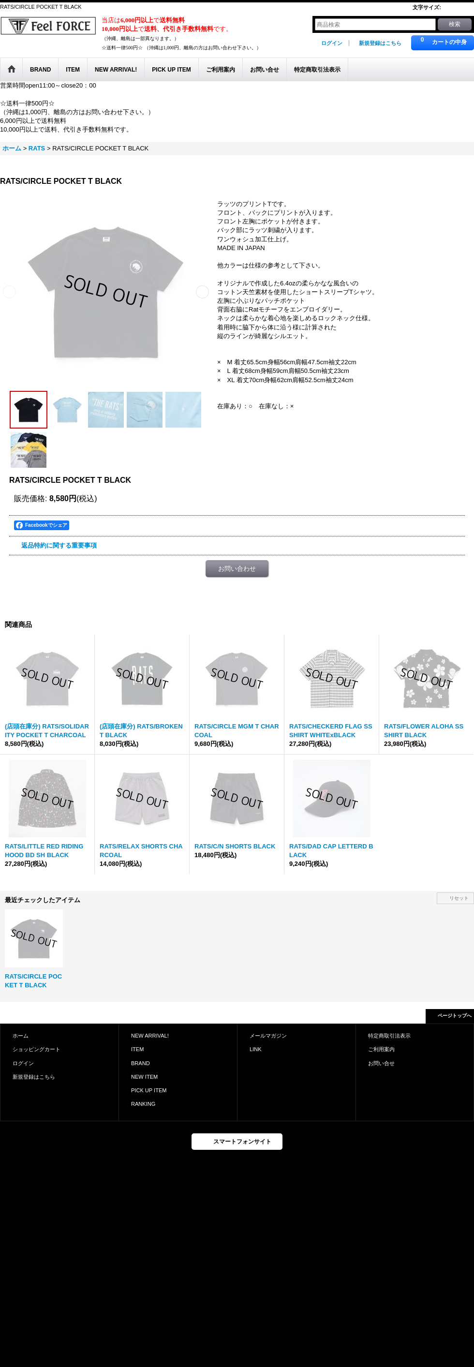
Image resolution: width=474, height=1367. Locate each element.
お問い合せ (381, 1063)
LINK (256, 1049)
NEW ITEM (144, 1077)
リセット (459, 898)
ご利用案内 (381, 1049)
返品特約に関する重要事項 (59, 545)
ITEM (137, 1049)
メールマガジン (268, 1036)
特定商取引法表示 (389, 1036)
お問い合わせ (237, 568)
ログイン (331, 43)
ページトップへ (455, 1015)
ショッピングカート (36, 1049)
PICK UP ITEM (148, 1090)
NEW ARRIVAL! (150, 1036)
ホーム (21, 1036)
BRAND (140, 1063)
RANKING (143, 1104)
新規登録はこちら (380, 43)
